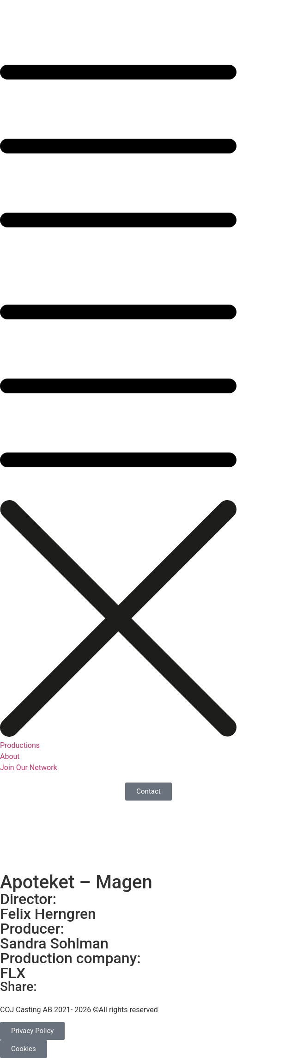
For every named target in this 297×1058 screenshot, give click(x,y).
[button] (148, 260)
